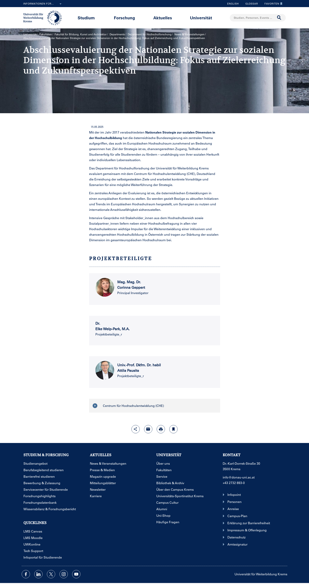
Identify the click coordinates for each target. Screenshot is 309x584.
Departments (117, 34)
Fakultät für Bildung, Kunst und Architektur (81, 34)
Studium (86, 17)
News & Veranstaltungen (189, 34)
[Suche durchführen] (279, 17)
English (233, 3)
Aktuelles (162, 17)
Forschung (124, 17)
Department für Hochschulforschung (149, 34)
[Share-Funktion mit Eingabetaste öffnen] (135, 429)
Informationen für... (43, 4)
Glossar (250, 3)
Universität (201, 17)
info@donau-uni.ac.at (239, 477)
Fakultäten (45, 34)
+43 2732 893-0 (234, 483)
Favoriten (272, 3)
